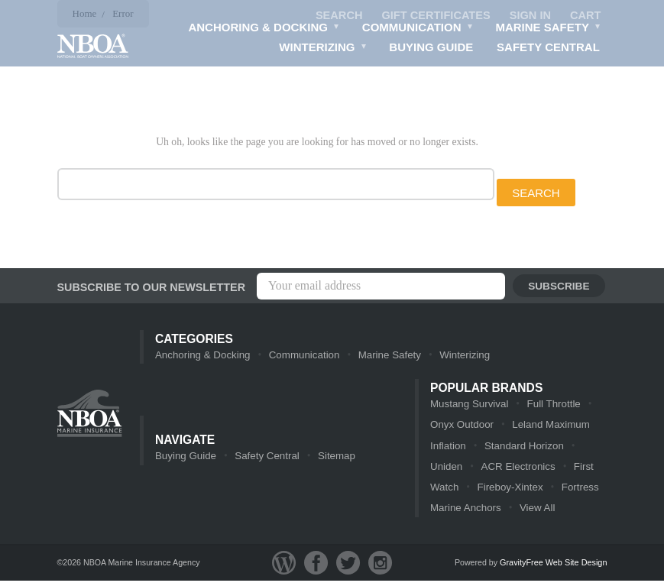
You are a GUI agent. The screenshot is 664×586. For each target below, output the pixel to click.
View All (535, 513)
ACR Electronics (517, 470)
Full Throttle (551, 406)
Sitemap (333, 459)
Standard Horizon (522, 449)
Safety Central (549, 47)
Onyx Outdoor (461, 427)
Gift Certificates (433, 15)
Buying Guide (432, 47)
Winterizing (324, 49)
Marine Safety (548, 29)
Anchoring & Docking (265, 29)
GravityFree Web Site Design (553, 567)
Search (334, 15)
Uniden (446, 470)
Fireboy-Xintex (509, 491)
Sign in (528, 15)
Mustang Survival (468, 406)
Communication (418, 29)
